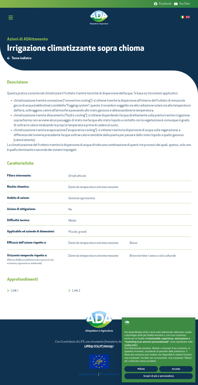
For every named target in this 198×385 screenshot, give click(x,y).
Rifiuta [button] (141, 369)
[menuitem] (183, 17)
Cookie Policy (88, 374)
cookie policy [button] (130, 345)
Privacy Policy (109, 374)
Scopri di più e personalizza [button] (158, 376)
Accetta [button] (176, 369)
